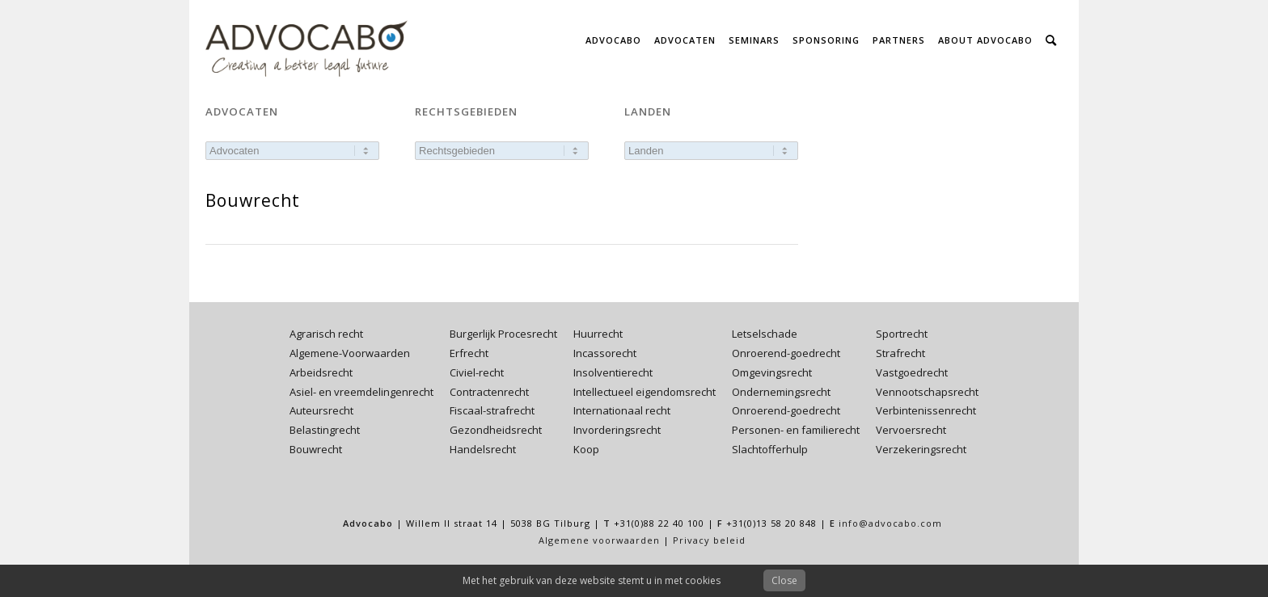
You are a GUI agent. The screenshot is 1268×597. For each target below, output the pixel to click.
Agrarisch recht (326, 333)
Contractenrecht (489, 392)
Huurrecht (598, 333)
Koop (586, 449)
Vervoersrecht (911, 430)
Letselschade (764, 333)
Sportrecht (902, 333)
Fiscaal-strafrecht (492, 410)
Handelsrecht (483, 449)
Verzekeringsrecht (921, 449)
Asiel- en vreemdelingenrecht (361, 392)
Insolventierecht (613, 372)
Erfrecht (469, 353)
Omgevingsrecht (772, 372)
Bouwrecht (316, 449)
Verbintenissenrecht (926, 410)
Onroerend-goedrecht (786, 353)
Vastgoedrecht (912, 372)
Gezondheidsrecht (496, 430)
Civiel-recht (477, 372)
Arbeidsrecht (321, 372)
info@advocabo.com (890, 523)
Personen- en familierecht (796, 430)
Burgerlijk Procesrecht (503, 333)
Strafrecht (900, 353)
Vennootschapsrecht (927, 392)
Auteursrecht (321, 410)
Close (784, 580)
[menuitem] (613, 40)
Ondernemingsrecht (781, 392)
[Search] (1051, 40)
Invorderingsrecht (617, 430)
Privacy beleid (709, 540)
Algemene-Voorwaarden (350, 353)
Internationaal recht (621, 410)
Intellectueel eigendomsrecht (644, 392)
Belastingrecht (325, 430)
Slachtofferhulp (770, 449)
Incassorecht (604, 353)
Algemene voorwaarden (599, 540)
